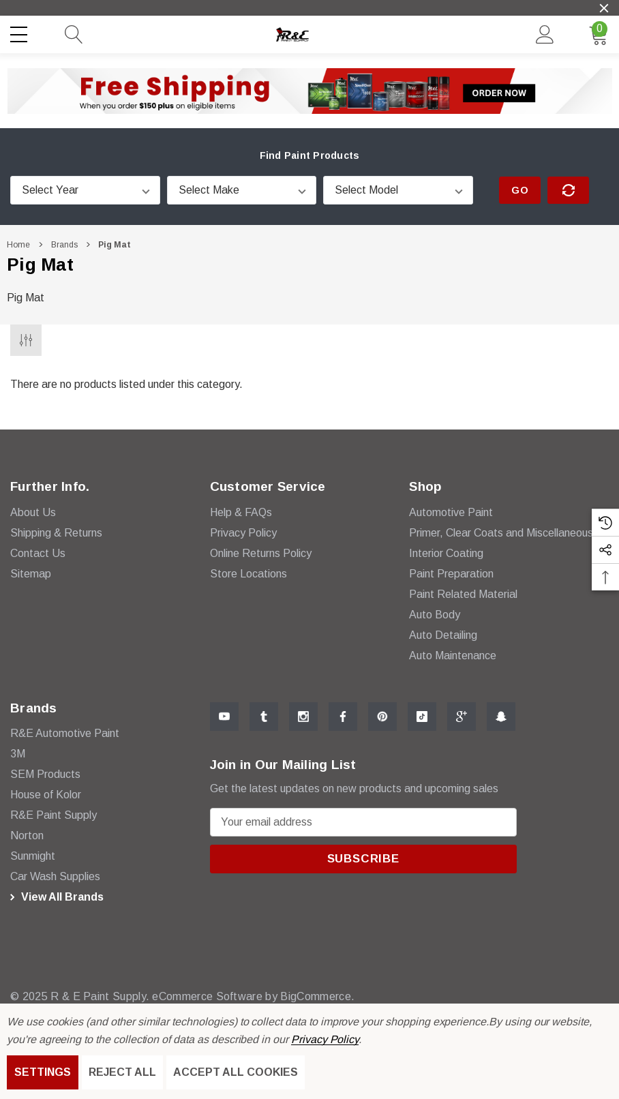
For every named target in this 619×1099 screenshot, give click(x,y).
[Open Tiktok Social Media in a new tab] (422, 716)
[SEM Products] (45, 774)
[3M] (17, 754)
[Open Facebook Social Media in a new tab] (343, 716)
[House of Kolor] (45, 795)
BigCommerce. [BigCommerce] (311, 996)
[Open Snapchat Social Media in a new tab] (501, 716)
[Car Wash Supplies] (55, 877)
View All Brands (55, 897)
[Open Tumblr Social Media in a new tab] (264, 716)
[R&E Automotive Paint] (64, 733)
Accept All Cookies (235, 1072)
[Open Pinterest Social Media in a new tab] (382, 716)
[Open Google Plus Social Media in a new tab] (461, 716)
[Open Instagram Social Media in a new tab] (303, 716)
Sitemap (30, 573)
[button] (309, 91)
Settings (42, 1072)
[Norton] (27, 836)
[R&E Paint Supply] (53, 815)
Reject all (122, 1072)
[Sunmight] (32, 856)
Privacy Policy (325, 1039)
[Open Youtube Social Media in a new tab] (224, 716)
